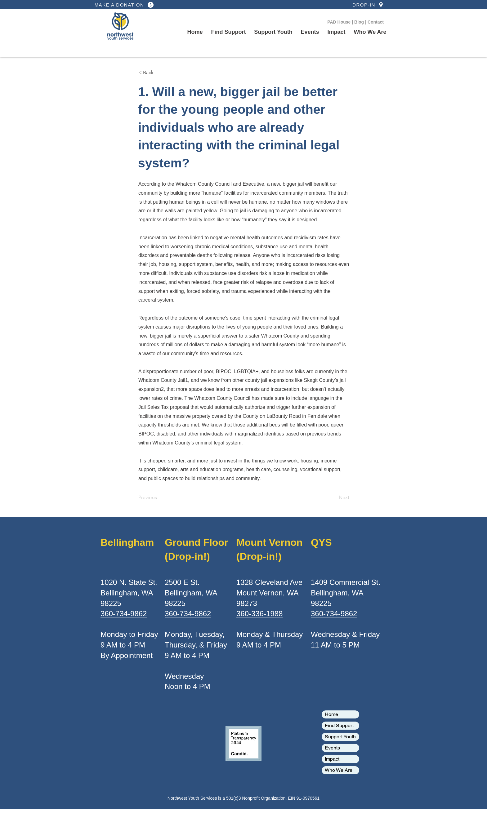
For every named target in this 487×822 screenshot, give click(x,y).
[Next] (333, 497)
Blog (359, 22)
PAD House (339, 22)
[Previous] (158, 497)
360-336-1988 (259, 613)
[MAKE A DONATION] (124, 4)
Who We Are (338, 770)
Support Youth (340, 737)
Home (331, 714)
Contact (376, 22)
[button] (273, 32)
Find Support (339, 725)
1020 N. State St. (129, 582)
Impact (332, 759)
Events (332, 748)
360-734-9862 (124, 613)
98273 (246, 603)
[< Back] (158, 72)
